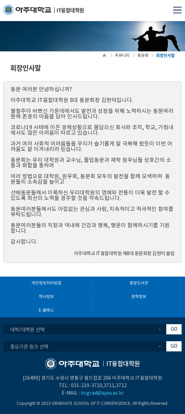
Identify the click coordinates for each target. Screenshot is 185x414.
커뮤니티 (122, 55)
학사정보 (46, 297)
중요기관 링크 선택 (29, 346)
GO (174, 329)
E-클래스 (46, 310)
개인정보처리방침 (46, 283)
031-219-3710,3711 (92, 385)
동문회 (143, 55)
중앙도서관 (138, 283)
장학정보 (138, 297)
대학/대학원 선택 (27, 329)
